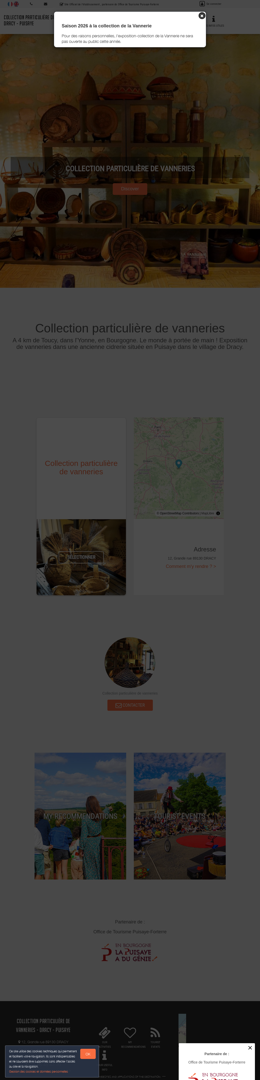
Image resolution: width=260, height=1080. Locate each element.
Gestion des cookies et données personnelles (38, 1071)
